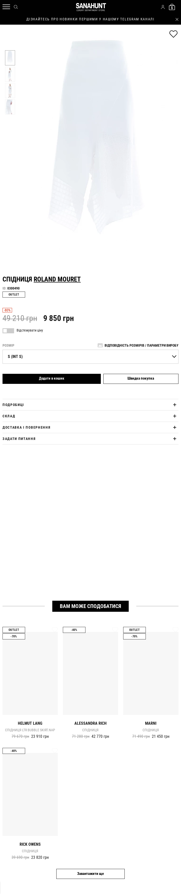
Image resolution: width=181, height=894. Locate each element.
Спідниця (90, 730)
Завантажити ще (90, 873)
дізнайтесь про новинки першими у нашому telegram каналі (90, 19)
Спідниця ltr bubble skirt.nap (30, 730)
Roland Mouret (57, 279)
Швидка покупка (140, 378)
